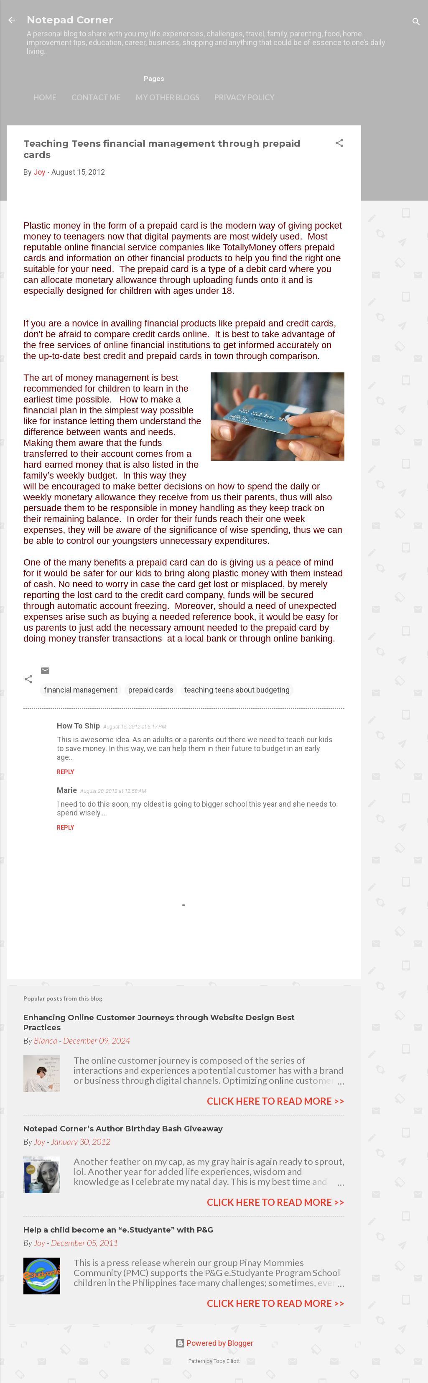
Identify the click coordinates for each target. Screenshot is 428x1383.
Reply (65, 772)
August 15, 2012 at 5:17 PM (134, 726)
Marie (67, 790)
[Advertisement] (394, 250)
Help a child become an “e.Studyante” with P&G (118, 1230)
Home (44, 97)
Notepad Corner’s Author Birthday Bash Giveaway (123, 1128)
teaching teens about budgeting (237, 689)
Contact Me (96, 97)
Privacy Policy (244, 97)
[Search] (416, 23)
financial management (80, 689)
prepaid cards (150, 689)
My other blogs (167, 97)
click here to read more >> (275, 1101)
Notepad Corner (70, 20)
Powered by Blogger (214, 1343)
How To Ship (78, 725)
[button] (339, 144)
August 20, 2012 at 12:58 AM (113, 791)
